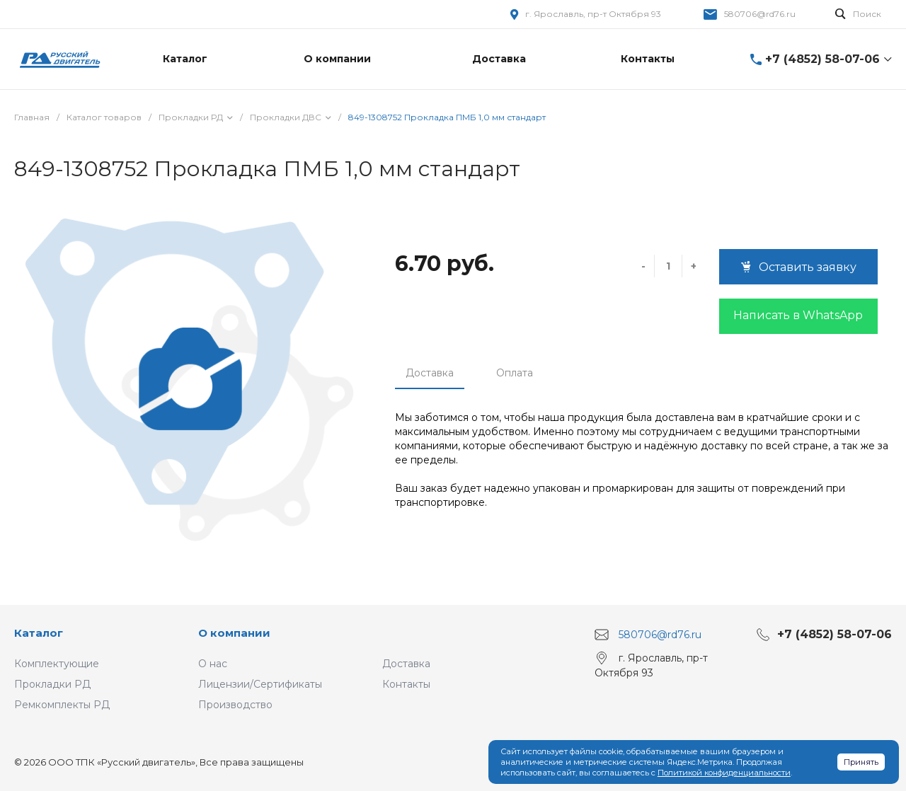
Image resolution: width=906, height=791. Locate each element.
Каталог (38, 633)
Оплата (514, 372)
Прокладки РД (52, 684)
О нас (212, 663)
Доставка (430, 372)
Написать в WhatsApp (798, 315)
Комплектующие (56, 663)
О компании (234, 633)
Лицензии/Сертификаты (260, 684)
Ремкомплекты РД (62, 704)
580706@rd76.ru (760, 13)
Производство (235, 704)
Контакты (406, 684)
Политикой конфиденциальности (724, 773)
